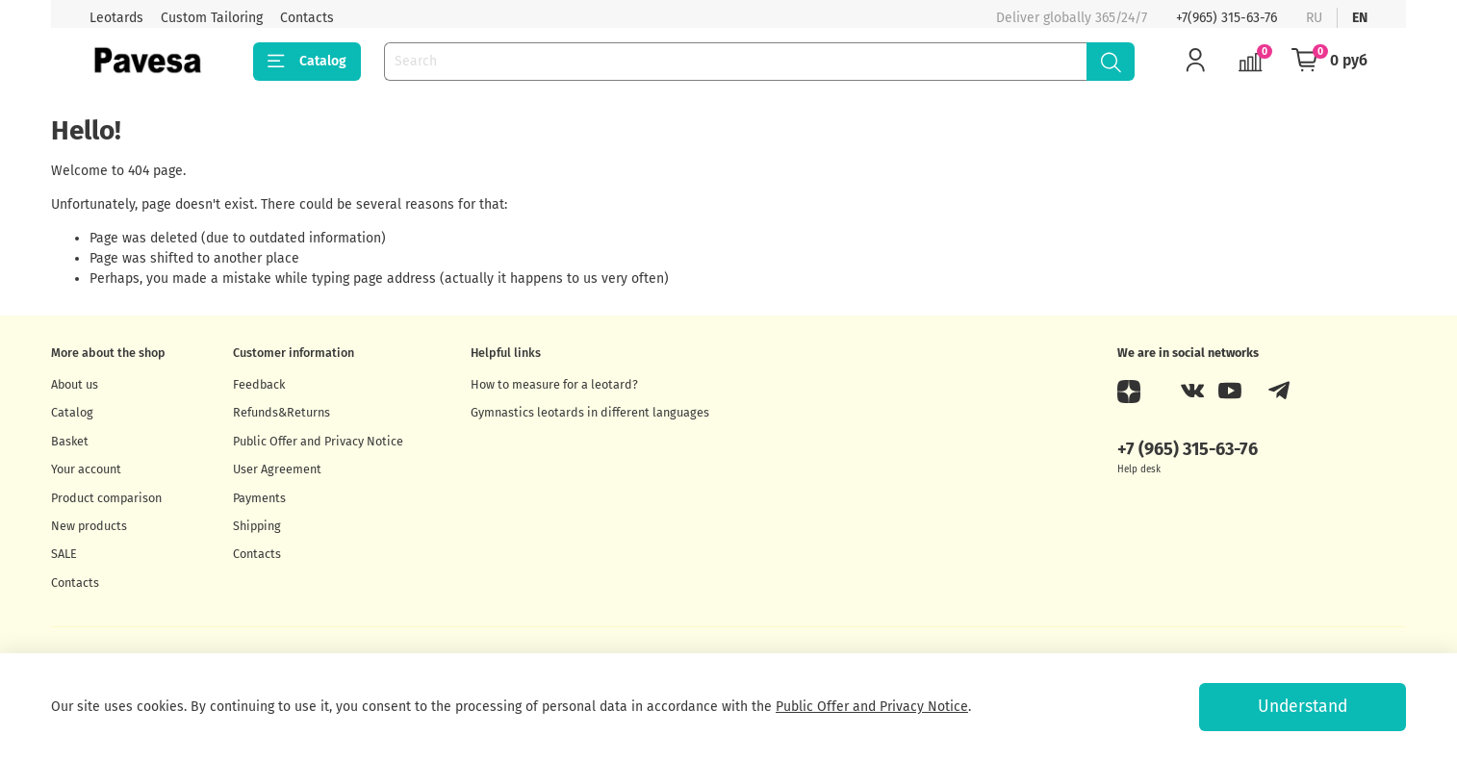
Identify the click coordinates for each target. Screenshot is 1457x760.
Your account (86, 469)
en (1360, 18)
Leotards (116, 18)
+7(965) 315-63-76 (1226, 18)
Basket (70, 441)
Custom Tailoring (212, 18)
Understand (1302, 707)
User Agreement (277, 469)
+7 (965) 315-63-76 (1187, 449)
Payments (259, 498)
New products (89, 526)
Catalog (307, 61)
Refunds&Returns (281, 412)
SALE (64, 553)
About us (74, 384)
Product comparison (106, 498)
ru (1314, 18)
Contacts (307, 18)
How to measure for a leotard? (554, 384)
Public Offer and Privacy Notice (318, 441)
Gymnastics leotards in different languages (590, 412)
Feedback (259, 384)
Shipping (257, 526)
